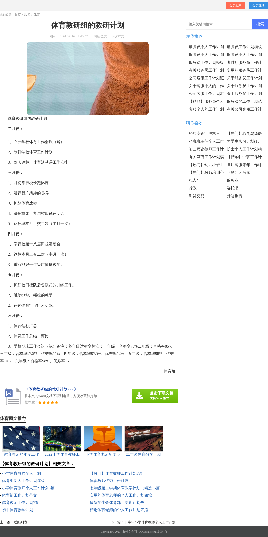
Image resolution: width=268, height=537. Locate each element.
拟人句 (195, 180)
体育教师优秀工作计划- (110, 481)
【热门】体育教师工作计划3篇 (116, 473)
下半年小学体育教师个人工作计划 (149, 522)
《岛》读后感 (238, 172)
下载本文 (117, 36)
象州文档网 (129, 531)
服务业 (233, 180)
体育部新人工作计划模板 (23, 481)
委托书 (233, 188)
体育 (37, 15)
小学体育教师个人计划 (21, 473)
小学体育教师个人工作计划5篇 (28, 488)
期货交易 (196, 196)
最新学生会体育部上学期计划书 (117, 502)
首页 (18, 15)
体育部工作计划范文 (19, 495)
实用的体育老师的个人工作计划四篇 (121, 495)
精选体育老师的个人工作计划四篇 (119, 510)
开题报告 (234, 196)
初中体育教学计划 (17, 510)
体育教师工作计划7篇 (20, 502)
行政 (193, 188)
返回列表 (20, 522)
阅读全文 (100, 36)
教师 (27, 15)
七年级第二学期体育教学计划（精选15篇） (127, 488)
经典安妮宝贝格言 (204, 133)
